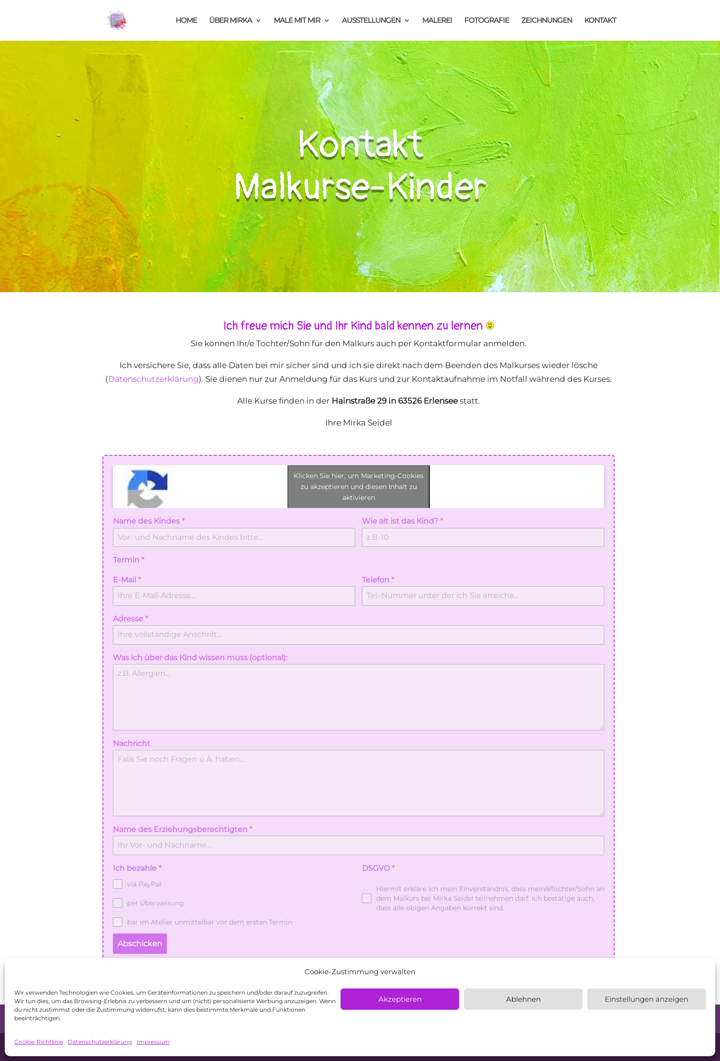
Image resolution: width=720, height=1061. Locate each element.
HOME (186, 21)
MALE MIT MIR (297, 21)
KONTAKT (600, 21)
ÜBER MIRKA (230, 21)
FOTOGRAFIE (486, 21)
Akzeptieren (400, 999)
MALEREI (437, 21)
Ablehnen (523, 999)
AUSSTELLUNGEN (371, 21)
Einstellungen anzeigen (646, 999)
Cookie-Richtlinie (38, 1041)
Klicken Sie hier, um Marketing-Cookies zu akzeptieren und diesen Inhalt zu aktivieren (359, 486)
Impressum (153, 1041)
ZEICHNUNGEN (546, 21)
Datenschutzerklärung (100, 1041)
